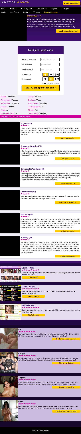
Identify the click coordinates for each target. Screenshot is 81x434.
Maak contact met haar (68, 31)
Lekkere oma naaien (67, 231)
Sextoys (26, 12)
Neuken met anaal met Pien (66, 339)
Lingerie (53, 8)
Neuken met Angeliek (66, 387)
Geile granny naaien (67, 159)
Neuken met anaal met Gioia (66, 411)
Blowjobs (13, 8)
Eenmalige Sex (27, 8)
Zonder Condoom (51, 12)
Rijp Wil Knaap (33, 315)
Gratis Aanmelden (71, 3)
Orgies (3, 12)
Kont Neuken (41, 8)
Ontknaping (65, 8)
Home (3, 8)
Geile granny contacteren (67, 202)
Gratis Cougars (33, 296)
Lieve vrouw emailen (67, 138)
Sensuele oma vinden (67, 256)
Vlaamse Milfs (34, 277)
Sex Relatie (14, 12)
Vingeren (36, 12)
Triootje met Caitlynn (66, 363)
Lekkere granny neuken (67, 183)
